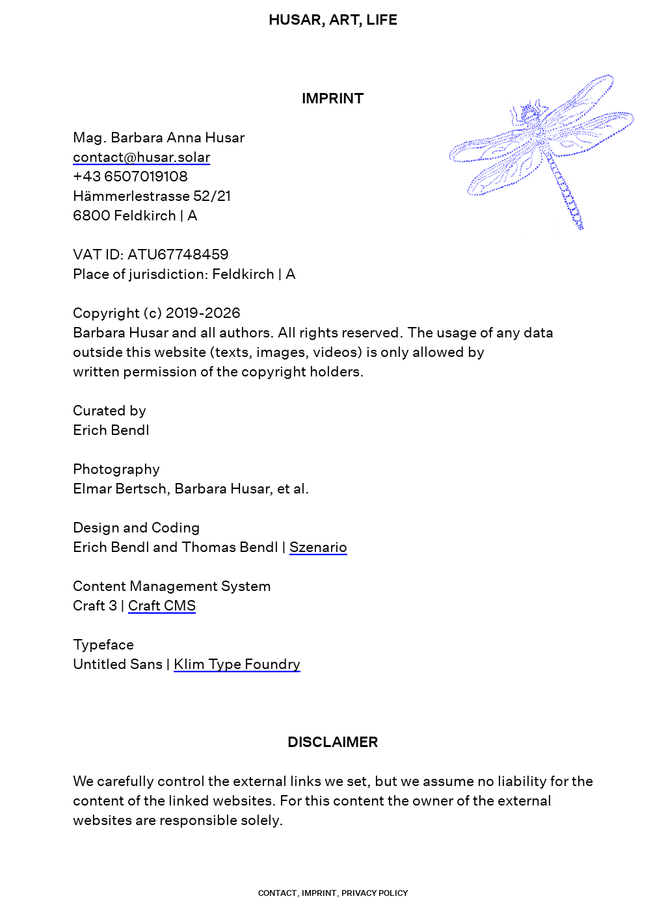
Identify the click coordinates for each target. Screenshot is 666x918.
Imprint (319, 892)
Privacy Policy (374, 892)
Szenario (318, 546)
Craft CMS (162, 605)
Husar (295, 19)
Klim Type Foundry (237, 663)
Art (343, 19)
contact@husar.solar (141, 156)
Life (381, 19)
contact (277, 892)
